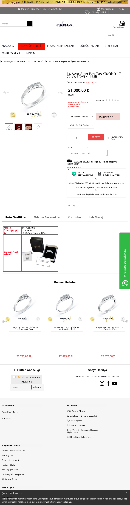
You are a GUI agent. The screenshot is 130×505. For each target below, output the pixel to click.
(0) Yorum (100, 100)
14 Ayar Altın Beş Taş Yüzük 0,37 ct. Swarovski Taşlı (67, 328)
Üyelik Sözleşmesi (74, 398)
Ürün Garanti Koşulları (76, 403)
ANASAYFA (8, 46)
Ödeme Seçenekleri (10, 438)
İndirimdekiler (8, 475)
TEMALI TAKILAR (11, 53)
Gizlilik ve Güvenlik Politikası (79, 415)
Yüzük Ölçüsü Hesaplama (13, 452)
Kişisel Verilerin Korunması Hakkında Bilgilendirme (83, 409)
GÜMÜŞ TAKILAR (89, 46)
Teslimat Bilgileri (9, 443)
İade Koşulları (7, 433)
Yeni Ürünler (7, 471)
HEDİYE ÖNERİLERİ (30, 46)
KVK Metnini (23, 355)
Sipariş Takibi (99, 12)
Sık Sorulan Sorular (10, 457)
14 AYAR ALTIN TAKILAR (60, 46)
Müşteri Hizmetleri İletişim (13, 428)
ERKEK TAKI (111, 46)
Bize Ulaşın (6, 396)
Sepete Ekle (96, 138)
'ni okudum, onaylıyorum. (26, 357)
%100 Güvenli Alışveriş (76, 389)
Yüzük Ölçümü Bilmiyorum (106, 117)
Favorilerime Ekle (117, 138)
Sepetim (5, 480)
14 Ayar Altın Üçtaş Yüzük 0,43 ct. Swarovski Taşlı (24, 328)
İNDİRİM (30, 53)
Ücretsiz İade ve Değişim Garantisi (82, 393)
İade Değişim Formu (10, 447)
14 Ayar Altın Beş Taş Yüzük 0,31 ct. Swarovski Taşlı (109, 328)
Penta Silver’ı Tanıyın (10, 390)
